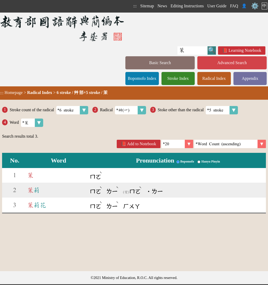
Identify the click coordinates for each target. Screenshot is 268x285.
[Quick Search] (192, 50)
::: (135, 6)
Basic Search (160, 62)
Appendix (250, 78)
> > (54, 92)
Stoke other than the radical (198, 110)
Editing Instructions (187, 6)
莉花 (36, 205)
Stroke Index (178, 78)
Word (26, 123)
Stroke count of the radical (49, 110)
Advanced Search (232, 62)
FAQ (234, 6)
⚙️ (255, 6)
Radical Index (214, 78)
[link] (230, 144)
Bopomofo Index (142, 78)
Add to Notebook (141, 144)
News (162, 6)
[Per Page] (177, 144)
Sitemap (147, 6)
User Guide (216, 6)
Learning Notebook (244, 50)
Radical (123, 110)
